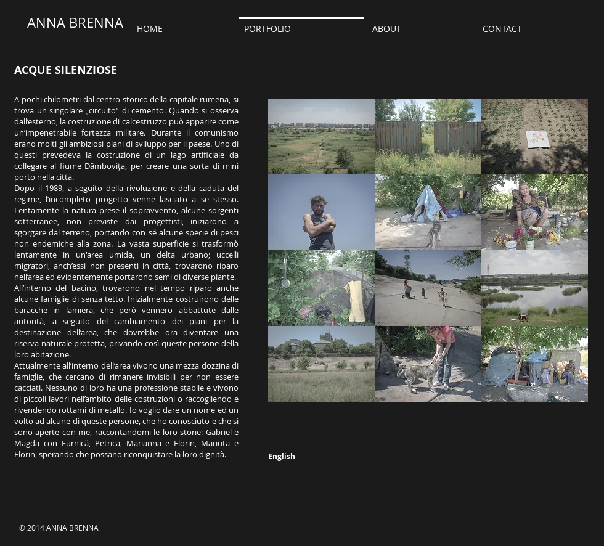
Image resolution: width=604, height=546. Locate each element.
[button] (420, 23)
